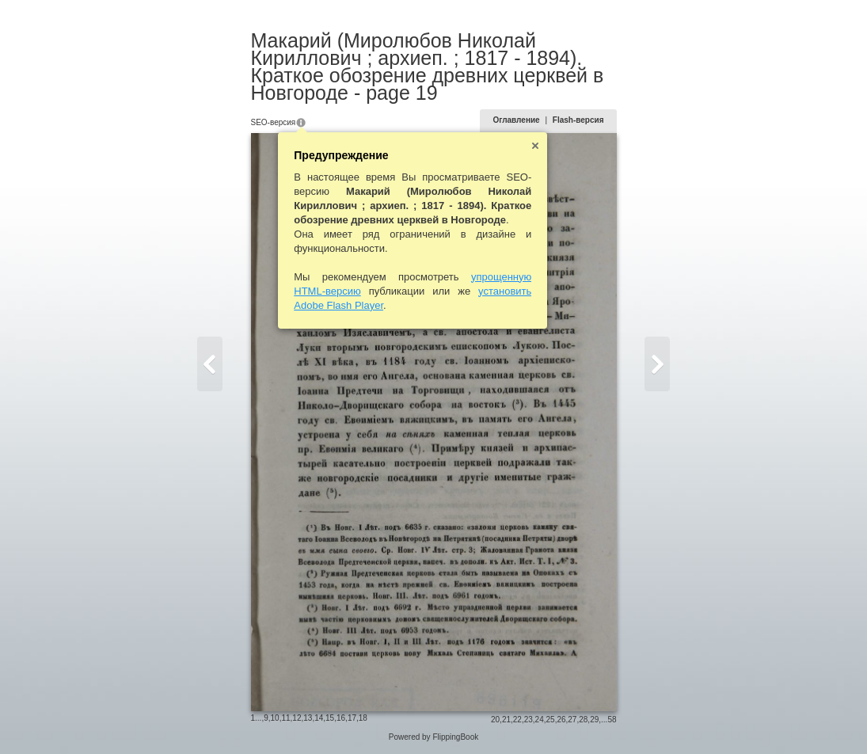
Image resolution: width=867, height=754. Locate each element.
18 (363, 718)
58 (611, 719)
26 (561, 719)
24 (539, 719)
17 (352, 718)
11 (285, 718)
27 (572, 719)
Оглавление (515, 120)
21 (506, 719)
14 (318, 718)
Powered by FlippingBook (433, 737)
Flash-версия (578, 120)
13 (307, 718)
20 (495, 719)
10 (275, 718)
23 (528, 719)
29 (594, 719)
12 (296, 718)
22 (517, 719)
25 (550, 719)
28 (583, 719)
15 (329, 718)
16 (341, 718)
